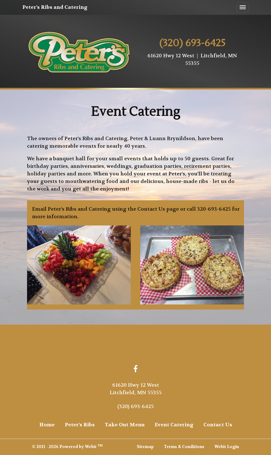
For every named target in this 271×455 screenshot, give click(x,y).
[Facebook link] (135, 369)
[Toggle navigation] (243, 8)
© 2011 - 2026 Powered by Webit (67, 446)
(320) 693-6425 (135, 406)
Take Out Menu (125, 424)
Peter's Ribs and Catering (54, 7)
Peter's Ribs (80, 424)
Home (47, 424)
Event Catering (174, 424)
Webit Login (226, 446)
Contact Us (217, 424)
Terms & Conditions (184, 446)
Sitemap (145, 446)
